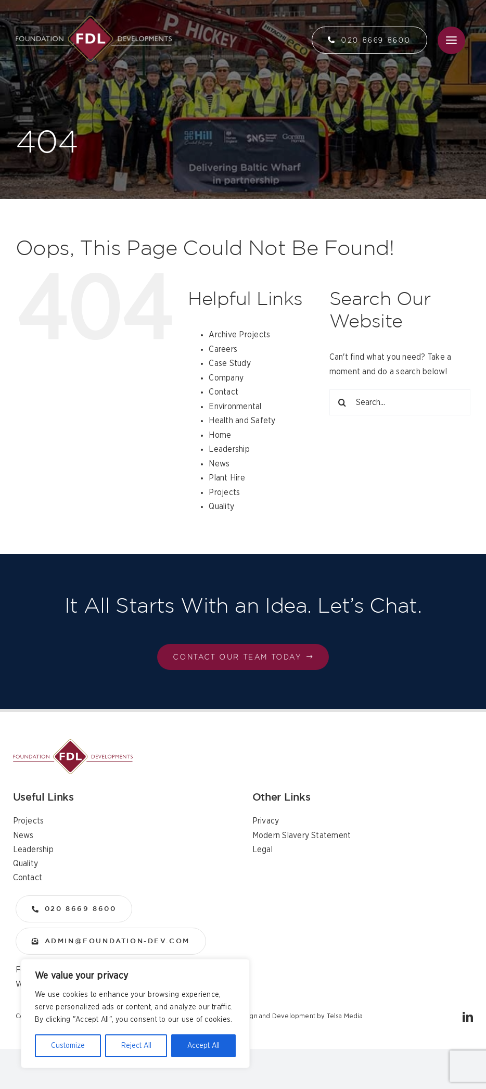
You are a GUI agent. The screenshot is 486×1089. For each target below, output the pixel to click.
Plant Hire (227, 478)
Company (226, 378)
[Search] (342, 402)
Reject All (136, 1045)
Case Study (229, 363)
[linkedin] (468, 1017)
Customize (68, 1045)
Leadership (229, 449)
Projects (224, 492)
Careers (223, 349)
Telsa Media (345, 1016)
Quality (221, 506)
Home (220, 435)
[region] (135, 1013)
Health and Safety (242, 420)
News (219, 464)
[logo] (94, 20)
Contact (223, 392)
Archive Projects (239, 335)
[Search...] (399, 402)
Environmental (235, 406)
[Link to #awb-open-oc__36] (451, 40)
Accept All (203, 1045)
